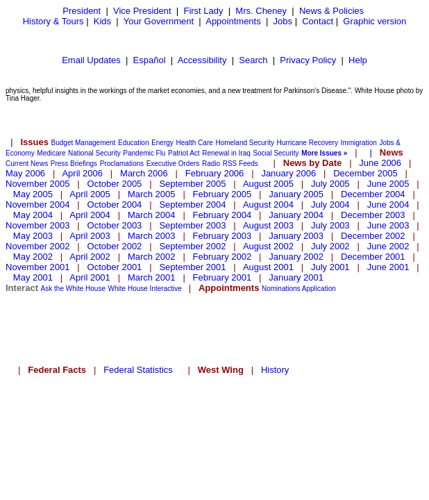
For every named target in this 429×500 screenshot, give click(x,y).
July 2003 (330, 225)
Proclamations (122, 163)
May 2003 (33, 236)
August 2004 (268, 204)
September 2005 (192, 183)
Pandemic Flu (144, 153)
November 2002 (38, 246)
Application (319, 288)
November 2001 (38, 267)
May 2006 (25, 173)
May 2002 (33, 256)
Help (357, 60)
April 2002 (89, 256)
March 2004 (152, 215)
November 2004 (38, 204)
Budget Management (83, 143)
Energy (162, 143)
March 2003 (152, 236)
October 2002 (114, 246)
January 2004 (296, 215)
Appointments (233, 21)
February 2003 (222, 236)
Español (149, 60)
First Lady (203, 11)
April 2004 (89, 215)
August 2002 (268, 246)
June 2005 (388, 183)
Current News (27, 163)
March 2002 (152, 256)
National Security (94, 153)
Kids (102, 21)
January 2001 (296, 277)
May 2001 (33, 277)
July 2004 (330, 204)
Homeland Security (244, 143)
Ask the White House (73, 288)
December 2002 (373, 236)
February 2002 (222, 256)
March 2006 (144, 173)
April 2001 (89, 277)
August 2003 (268, 225)
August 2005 (268, 183)
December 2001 (373, 256)
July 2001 (330, 267)
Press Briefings (74, 163)
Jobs (283, 21)
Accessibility (202, 60)
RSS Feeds (240, 163)
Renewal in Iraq (226, 153)
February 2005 (222, 194)
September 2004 (192, 204)
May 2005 (33, 194)
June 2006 (380, 163)
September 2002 (192, 246)
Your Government (159, 21)
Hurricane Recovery (307, 143)
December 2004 (373, 194)
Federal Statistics (138, 370)
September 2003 (192, 225)
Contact (317, 21)
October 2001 (114, 267)
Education (133, 143)
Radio (211, 163)
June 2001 (388, 267)
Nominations (281, 288)
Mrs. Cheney (261, 11)
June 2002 (388, 246)
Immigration (359, 143)
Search (253, 60)
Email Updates (91, 60)
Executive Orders (173, 163)
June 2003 (388, 225)
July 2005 (330, 183)
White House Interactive (145, 288)
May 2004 (33, 215)
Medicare (51, 153)
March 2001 (152, 277)
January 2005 (296, 194)
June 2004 (388, 204)
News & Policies (331, 11)
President (81, 11)
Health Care (194, 143)
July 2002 (330, 246)
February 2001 (222, 277)
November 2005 (38, 183)
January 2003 (296, 236)
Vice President (142, 11)
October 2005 (114, 183)
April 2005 (89, 194)
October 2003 (114, 225)
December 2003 (373, 215)
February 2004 (222, 215)
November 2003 (38, 225)
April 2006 (82, 173)
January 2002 (296, 256)
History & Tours (53, 21)
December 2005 (365, 173)
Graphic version (374, 21)
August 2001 (268, 267)
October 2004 (114, 204)
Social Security (275, 153)
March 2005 (152, 194)
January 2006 (288, 173)
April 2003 (89, 236)
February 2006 (214, 173)
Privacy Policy (308, 60)
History (275, 370)
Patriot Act (184, 153)
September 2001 (192, 267)
